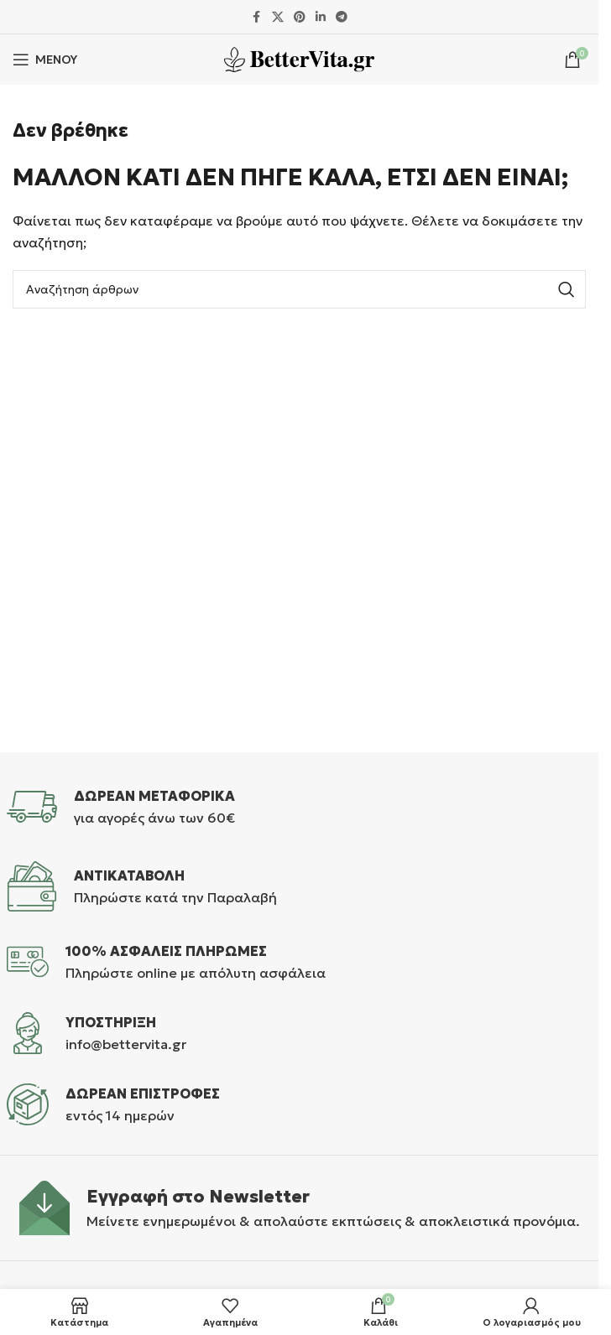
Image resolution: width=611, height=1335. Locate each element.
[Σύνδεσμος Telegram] (341, 17)
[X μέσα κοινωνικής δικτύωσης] (278, 17)
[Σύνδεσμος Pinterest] (300, 17)
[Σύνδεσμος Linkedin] (321, 17)
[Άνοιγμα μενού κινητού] (45, 59)
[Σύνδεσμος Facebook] (257, 17)
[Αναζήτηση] (299, 289)
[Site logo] (299, 57)
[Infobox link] (300, 807)
